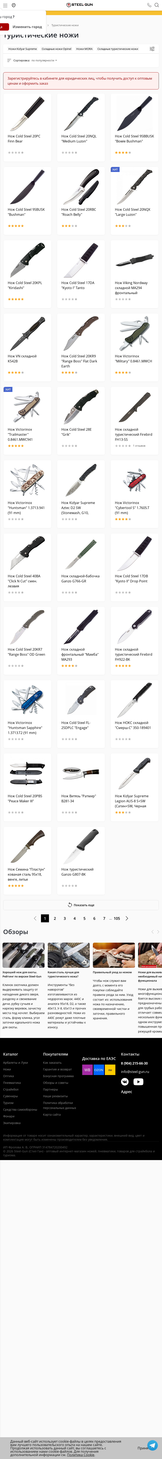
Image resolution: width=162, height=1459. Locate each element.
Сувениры (10, 1096)
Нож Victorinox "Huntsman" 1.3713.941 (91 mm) (26, 507)
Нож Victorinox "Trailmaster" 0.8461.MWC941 (20, 434)
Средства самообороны (20, 1109)
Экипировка (12, 1123)
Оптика (8, 1076)
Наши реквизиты (55, 1096)
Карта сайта (52, 1115)
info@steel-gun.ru (135, 1071)
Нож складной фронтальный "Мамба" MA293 (80, 654)
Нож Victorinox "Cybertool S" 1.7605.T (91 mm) (132, 507)
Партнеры (50, 1089)
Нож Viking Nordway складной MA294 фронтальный (131, 287)
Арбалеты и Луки (15, 1063)
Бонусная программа (58, 1076)
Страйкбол (10, 1089)
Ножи (7, 1069)
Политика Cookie (80, 1455)
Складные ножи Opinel (56, 49)
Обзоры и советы (55, 1083)
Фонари (8, 1116)
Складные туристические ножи (117, 49)
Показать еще (81, 904)
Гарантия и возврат (57, 1069)
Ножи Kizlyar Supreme (22, 49)
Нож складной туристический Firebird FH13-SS (133, 434)
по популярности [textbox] (43, 60)
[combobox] (44, 60)
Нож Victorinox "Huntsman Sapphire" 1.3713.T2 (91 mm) (25, 727)
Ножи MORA (84, 49)
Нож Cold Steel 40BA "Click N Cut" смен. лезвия (24, 581)
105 (117, 918)
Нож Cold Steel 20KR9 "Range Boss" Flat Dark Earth (79, 361)
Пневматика (12, 1083)
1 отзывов (130, 446)
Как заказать (52, 1063)
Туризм (8, 1103)
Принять (145, 1448)
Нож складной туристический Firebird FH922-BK (133, 654)
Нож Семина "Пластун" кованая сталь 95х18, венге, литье (26, 874)
